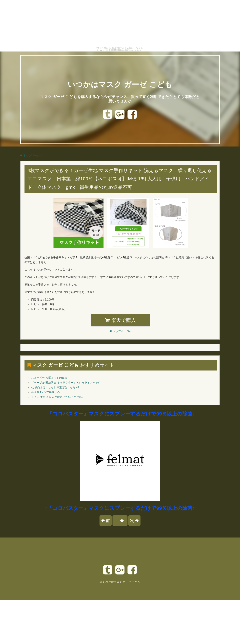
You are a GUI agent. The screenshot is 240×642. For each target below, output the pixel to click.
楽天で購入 (120, 320)
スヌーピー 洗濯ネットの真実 (49, 377)
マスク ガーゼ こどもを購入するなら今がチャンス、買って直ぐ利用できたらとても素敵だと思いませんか (120, 98)
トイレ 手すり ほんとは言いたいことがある (57, 397)
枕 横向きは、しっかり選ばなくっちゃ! (55, 387)
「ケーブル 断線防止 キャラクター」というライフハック (66, 382)
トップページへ (31, 155)
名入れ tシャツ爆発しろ (45, 392)
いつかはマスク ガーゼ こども (120, 84)
